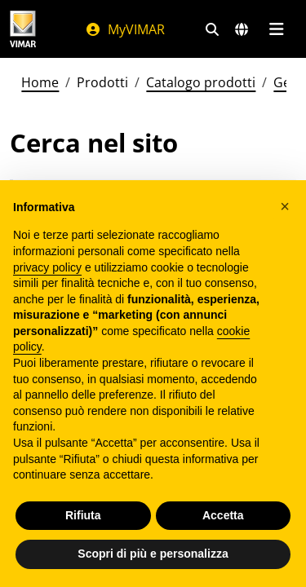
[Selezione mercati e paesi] (241, 29)
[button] (285, 206)
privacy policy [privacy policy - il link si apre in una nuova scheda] (47, 267)
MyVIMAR (125, 29)
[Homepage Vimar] (23, 29)
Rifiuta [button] (83, 515)
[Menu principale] (276, 29)
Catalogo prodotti (200, 82)
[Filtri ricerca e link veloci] (212, 29)
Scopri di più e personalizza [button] (153, 553)
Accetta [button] (223, 515)
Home (40, 82)
